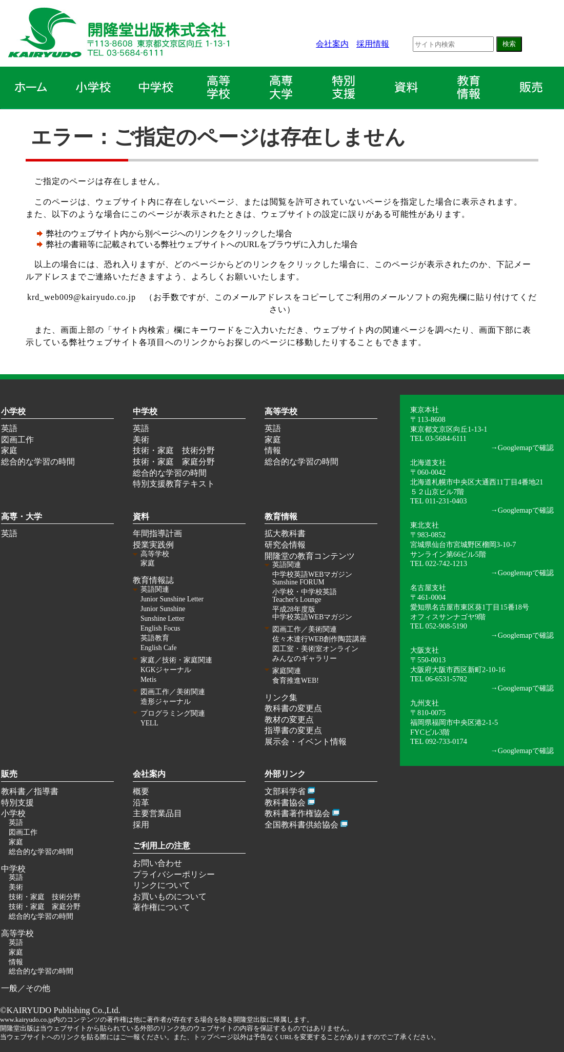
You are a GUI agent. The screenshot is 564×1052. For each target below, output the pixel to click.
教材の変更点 (289, 719)
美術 (141, 439)
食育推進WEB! (295, 680)
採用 (141, 824)
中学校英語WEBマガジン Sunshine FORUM (312, 578)
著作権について (161, 907)
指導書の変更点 (293, 730)
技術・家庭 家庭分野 (174, 461)
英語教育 (154, 638)
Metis (148, 679)
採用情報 (372, 43)
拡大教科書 (285, 533)
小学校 (13, 411)
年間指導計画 (157, 533)
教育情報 (281, 516)
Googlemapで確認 (526, 447)
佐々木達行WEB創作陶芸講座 (319, 639)
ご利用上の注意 (161, 845)
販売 (9, 774)
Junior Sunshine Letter (172, 599)
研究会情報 (285, 544)
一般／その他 (25, 988)
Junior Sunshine (162, 609)
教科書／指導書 (29, 791)
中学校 (145, 411)
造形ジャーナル (165, 701)
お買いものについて (170, 896)
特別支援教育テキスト (174, 483)
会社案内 (332, 43)
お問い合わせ (157, 863)
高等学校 (281, 411)
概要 (141, 791)
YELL (149, 723)
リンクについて (161, 885)
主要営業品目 (157, 813)
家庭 (9, 450)
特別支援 (17, 802)
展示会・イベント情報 (306, 741)
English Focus (160, 628)
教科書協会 (285, 802)
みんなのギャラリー (304, 658)
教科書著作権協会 (297, 813)
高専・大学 (21, 516)
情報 (273, 450)
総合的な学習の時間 (38, 461)
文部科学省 (285, 791)
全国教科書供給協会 (301, 824)
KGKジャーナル (165, 670)
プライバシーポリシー (174, 874)
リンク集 (281, 697)
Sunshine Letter (162, 618)
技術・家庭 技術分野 (174, 450)
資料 (141, 516)
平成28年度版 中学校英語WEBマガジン (312, 613)
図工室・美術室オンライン (315, 649)
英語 (9, 428)
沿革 (141, 802)
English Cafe (158, 648)
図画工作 (17, 439)
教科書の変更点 (293, 708)
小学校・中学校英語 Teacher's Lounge (304, 595)
